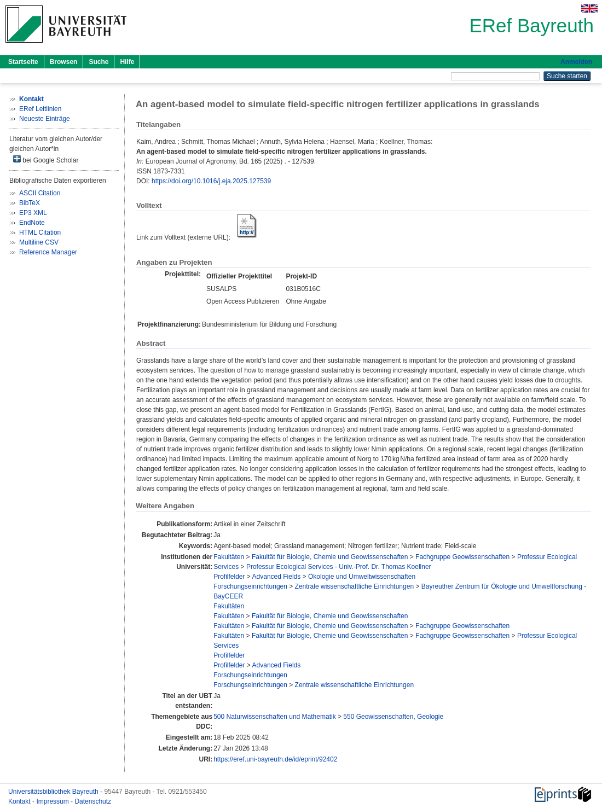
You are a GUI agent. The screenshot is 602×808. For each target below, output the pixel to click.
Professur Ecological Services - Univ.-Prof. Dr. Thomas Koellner (338, 567)
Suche (98, 62)
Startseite (23, 62)
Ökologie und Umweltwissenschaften (361, 576)
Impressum (53, 801)
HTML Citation (40, 232)
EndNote (32, 222)
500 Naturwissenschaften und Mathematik (274, 716)
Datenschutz (92, 801)
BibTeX (29, 203)
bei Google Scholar (45, 159)
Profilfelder (229, 576)
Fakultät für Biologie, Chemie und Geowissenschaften (330, 557)
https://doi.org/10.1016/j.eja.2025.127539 (211, 181)
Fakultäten (228, 557)
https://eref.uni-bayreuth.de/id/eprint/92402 (275, 759)
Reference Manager (48, 252)
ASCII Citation (39, 193)
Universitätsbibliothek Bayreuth (54, 791)
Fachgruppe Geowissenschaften (462, 557)
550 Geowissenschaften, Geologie (393, 716)
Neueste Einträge (44, 119)
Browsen (64, 62)
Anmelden (576, 62)
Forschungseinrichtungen (250, 586)
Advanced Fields (276, 576)
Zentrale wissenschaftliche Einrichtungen (354, 586)
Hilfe (127, 62)
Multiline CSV (39, 242)
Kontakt (20, 801)
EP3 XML (33, 213)
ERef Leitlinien (40, 109)
